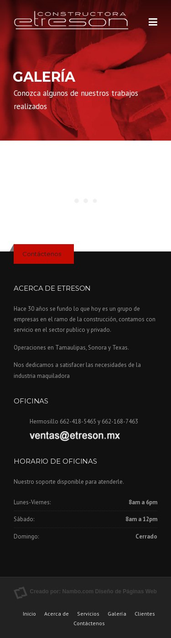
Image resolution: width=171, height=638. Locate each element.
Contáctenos (41, 253)
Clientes (145, 614)
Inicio (29, 614)
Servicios (88, 614)
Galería (117, 614)
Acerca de (56, 614)
